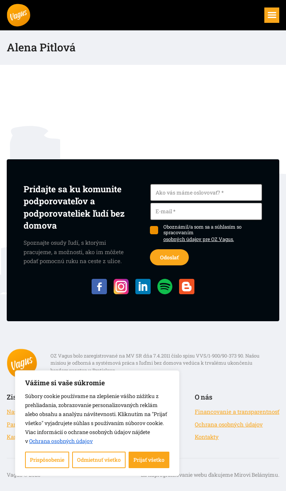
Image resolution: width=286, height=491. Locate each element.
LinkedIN (143, 286)
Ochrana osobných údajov (61, 441)
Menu (276, 12)
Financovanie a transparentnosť (237, 411)
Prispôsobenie (47, 459)
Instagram (121, 286)
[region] (97, 423)
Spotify (165, 286)
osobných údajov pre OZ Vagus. (198, 239)
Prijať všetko (148, 459)
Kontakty (207, 436)
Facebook (99, 286)
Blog (186, 286)
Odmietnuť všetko (99, 459)
